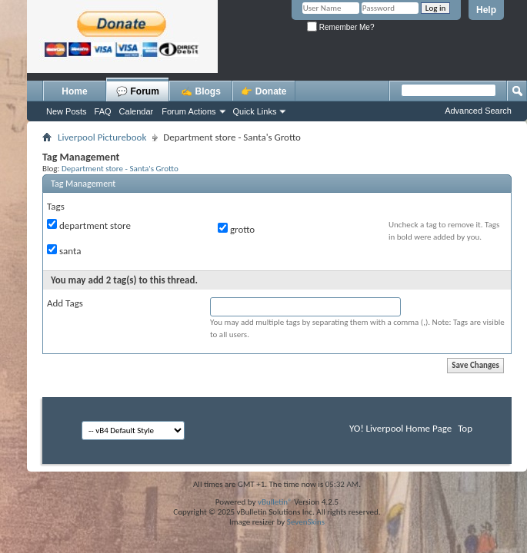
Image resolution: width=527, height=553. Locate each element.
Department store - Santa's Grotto (120, 168)
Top (465, 428)
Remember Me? (340, 27)
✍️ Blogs (201, 91)
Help (486, 10)
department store (89, 225)
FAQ (103, 111)
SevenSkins (306, 522)
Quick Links (255, 111)
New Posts (66, 111)
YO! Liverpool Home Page (400, 428)
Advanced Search (478, 110)
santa (64, 250)
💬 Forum (137, 91)
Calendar (136, 111)
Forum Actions (188, 111)
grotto (236, 229)
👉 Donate (263, 91)
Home (74, 91)
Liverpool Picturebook (102, 137)
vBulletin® (275, 502)
